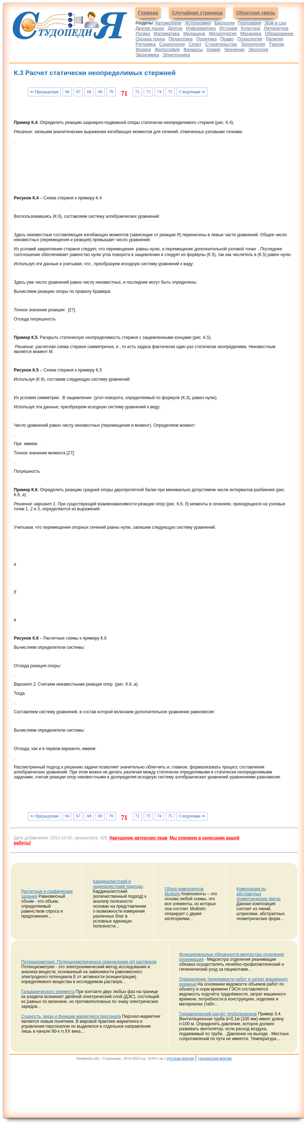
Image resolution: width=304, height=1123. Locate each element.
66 (67, 91)
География (249, 22)
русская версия (180, 1058)
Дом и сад (275, 22)
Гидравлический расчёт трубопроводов (218, 1013)
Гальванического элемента (47, 991)
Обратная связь (255, 13)
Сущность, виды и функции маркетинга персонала (71, 1016)
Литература (276, 28)
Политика (206, 38)
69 (100, 91)
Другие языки (150, 28)
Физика (143, 49)
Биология (224, 22)
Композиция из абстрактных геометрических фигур (258, 893)
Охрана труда (150, 38)
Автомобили (168, 22)
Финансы (193, 49)
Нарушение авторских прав (138, 837)
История (228, 28)
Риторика (146, 44)
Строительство (221, 44)
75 (170, 91)
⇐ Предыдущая (44, 91)
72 (137, 91)
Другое (175, 28)
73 (148, 91)
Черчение (234, 49)
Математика (166, 33)
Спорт (195, 44)
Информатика (201, 28)
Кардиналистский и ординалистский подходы (118, 884)
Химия (213, 49)
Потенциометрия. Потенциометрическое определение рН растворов (88, 961)
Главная (148, 13)
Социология (172, 44)
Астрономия (198, 22)
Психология (249, 38)
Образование (279, 33)
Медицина (194, 33)
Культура (250, 28)
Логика (143, 33)
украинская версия (214, 1058)
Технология (253, 44)
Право (227, 38)
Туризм (276, 44)
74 (159, 91)
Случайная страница (197, 13)
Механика (250, 33)
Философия (167, 49)
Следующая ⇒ (192, 91)
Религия (274, 38)
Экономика (147, 54)
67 (78, 91)
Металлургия (223, 33)
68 (89, 91)
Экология (258, 49)
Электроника (176, 54)
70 (111, 91)
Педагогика (180, 38)
